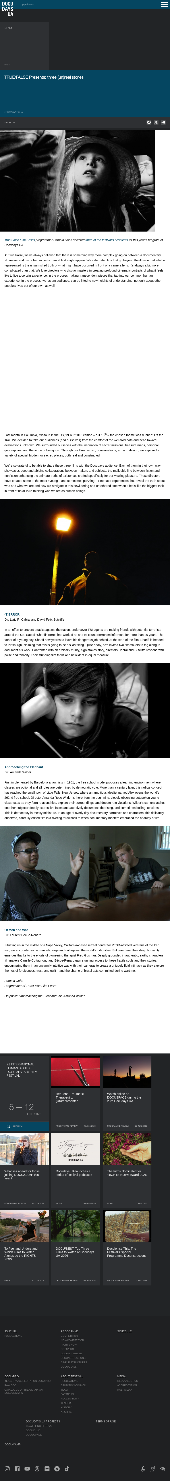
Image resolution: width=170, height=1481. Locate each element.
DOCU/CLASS (69, 1366)
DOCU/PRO (67, 1349)
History (66, 1407)
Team (64, 1389)
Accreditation (127, 1385)
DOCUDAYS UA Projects (43, 1421)
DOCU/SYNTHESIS (72, 1353)
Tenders (67, 1403)
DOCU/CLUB (33, 1430)
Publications (13, 1336)
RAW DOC (10, 1385)
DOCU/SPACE (34, 1434)
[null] (149, 122)
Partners (67, 1394)
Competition (69, 1336)
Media (121, 1376)
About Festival (72, 1376)
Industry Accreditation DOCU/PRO (27, 1381)
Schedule (124, 1331)
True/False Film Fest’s (19, 240)
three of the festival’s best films (106, 240)
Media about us (127, 1381)
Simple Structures (74, 1362)
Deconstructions (73, 1358)
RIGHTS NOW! (69, 1344)
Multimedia (124, 1389)
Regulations (69, 1381)
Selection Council (73, 1385)
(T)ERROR (11, 614)
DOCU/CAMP (12, 1444)
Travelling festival (39, 1426)
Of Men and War (16, 930)
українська (28, 4)
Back (7, 65)
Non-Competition (72, 1340)
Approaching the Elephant (23, 767)
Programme (70, 1331)
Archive (66, 1412)
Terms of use (106, 1421)
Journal (10, 1331)
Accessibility (70, 1398)
